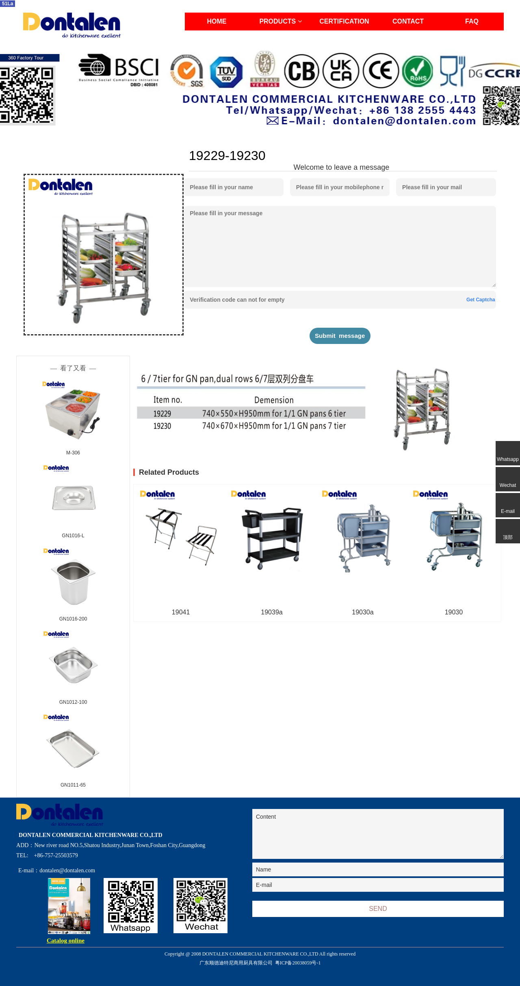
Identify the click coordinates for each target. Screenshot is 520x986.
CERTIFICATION (344, 21)
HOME (217, 21)
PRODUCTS (280, 21)
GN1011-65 (73, 785)
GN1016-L (73, 535)
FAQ (472, 21)
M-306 (73, 453)
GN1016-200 (73, 619)
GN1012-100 (73, 702)
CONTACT (408, 21)
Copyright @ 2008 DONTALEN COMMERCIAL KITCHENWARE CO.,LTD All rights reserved (260, 959)
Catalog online (65, 940)
